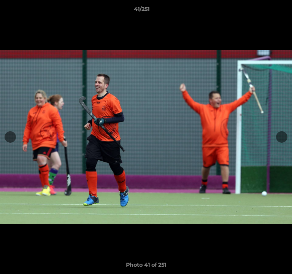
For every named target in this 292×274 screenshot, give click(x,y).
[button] (264, 11)
